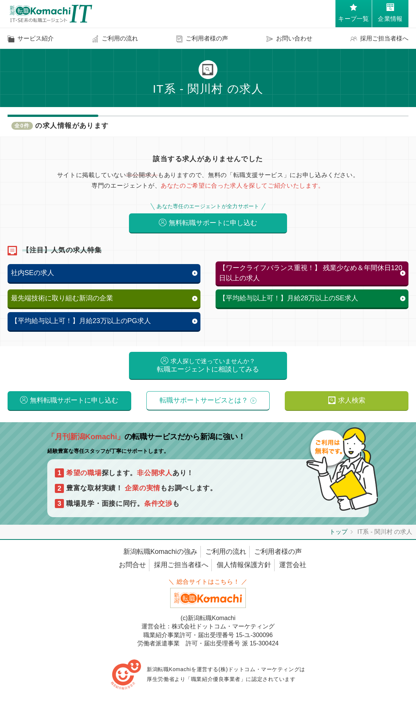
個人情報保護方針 (244, 568)
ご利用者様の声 (278, 555)
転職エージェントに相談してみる (208, 367)
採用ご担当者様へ (181, 568)
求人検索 (351, 403)
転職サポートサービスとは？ (204, 403)
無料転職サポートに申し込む (213, 223)
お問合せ (132, 568)
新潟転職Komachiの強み (160, 555)
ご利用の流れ (225, 555)
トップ (338, 535)
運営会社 (292, 568)
